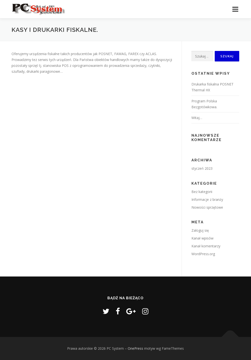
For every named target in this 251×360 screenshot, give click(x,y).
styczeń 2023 (202, 168)
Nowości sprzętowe (207, 207)
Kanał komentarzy (205, 246)
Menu (235, 9)
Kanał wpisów (202, 238)
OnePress (135, 348)
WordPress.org (203, 254)
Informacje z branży (207, 199)
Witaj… (196, 117)
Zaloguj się (200, 230)
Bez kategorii (201, 191)
